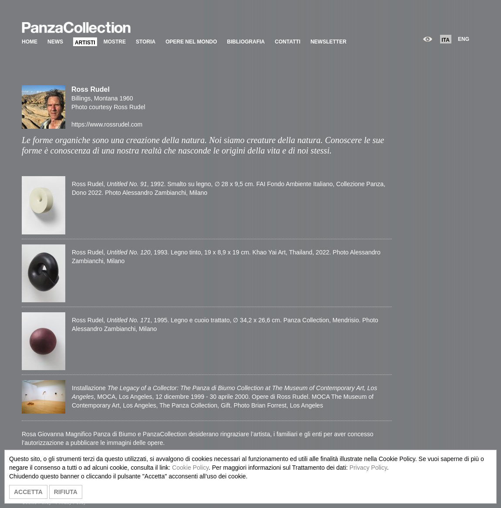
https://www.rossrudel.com (106, 124)
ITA (446, 40)
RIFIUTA (65, 491)
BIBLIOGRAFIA (246, 42)
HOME (29, 42)
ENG (463, 39)
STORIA (145, 42)
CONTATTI (287, 42)
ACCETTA (28, 491)
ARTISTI (85, 43)
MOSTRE (115, 42)
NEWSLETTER (328, 42)
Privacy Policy (368, 467)
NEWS (55, 42)
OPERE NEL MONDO (191, 42)
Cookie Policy (190, 467)
